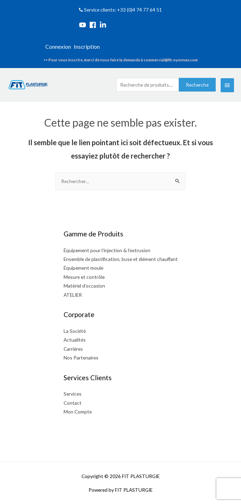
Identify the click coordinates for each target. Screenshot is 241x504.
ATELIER (73, 295)
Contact (73, 403)
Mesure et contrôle (84, 277)
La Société (75, 331)
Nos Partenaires (81, 358)
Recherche (197, 85)
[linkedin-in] (104, 24)
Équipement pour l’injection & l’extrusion (107, 250)
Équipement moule (83, 268)
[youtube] (83, 24)
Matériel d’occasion (84, 286)
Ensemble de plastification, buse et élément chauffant (121, 259)
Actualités (75, 340)
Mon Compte (78, 412)
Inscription (87, 46)
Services (73, 394)
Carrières (73, 349)
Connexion (58, 46)
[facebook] (93, 24)
